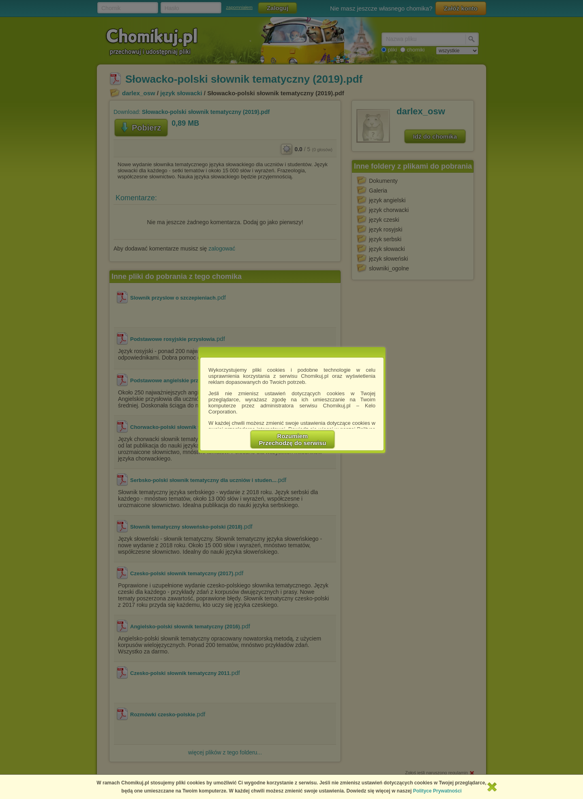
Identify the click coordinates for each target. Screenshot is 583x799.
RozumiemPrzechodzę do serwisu (292, 439)
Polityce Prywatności (437, 791)
